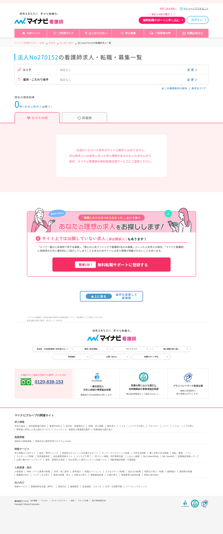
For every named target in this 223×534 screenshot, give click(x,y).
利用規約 (71, 357)
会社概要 (33, 501)
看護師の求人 (22, 475)
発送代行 (62, 486)
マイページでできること (196, 8)
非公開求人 (35, 106)
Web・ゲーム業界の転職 (38, 471)
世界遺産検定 (43, 456)
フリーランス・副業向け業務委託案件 (72, 429)
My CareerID (168, 456)
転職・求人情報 (96, 426)
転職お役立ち (195, 33)
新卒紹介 (77, 471)
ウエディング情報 (24, 456)
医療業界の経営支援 (130, 475)
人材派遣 (18, 471)
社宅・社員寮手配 (113, 486)
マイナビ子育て (83, 456)
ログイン (197, 19)
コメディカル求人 (41, 475)
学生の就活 (19, 426)
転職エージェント (93, 471)
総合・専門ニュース (48, 453)
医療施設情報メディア (188, 456)
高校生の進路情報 (22, 441)
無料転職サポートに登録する (111, 264)
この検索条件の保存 (175, 88)
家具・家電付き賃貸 (55, 459)
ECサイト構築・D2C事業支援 (109, 456)
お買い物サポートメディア (29, 459)
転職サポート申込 (151, 357)
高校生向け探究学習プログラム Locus (53, 441)
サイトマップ (131, 349)
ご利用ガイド (66, 33)
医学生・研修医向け (75, 426)
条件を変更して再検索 (111, 296)
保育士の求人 (80, 475)
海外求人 (111, 426)
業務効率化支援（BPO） (42, 486)
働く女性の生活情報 (158, 453)
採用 (72, 501)
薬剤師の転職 (185, 471)
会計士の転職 (134, 471)
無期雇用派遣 (97, 475)
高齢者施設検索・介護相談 (123, 459)
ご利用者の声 (163, 33)
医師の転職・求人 (61, 475)
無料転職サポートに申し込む (161, 20)
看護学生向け (55, 426)
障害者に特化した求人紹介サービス (33, 429)
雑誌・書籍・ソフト (181, 453)
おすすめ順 (37, 117)
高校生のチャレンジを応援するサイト (80, 453)
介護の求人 (112, 475)
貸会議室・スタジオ (91, 486)
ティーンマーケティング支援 (115, 453)
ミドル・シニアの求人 (183, 426)
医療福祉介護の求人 (103, 429)
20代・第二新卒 (61, 471)
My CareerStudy (151, 456)
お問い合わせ (111, 357)
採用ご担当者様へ (168, 8)
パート (166, 426)
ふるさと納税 (133, 456)
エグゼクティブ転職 (114, 471)
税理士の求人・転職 (154, 471)
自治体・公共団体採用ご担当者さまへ (52, 349)
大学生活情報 (139, 453)
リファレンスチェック (136, 486)
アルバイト (153, 426)
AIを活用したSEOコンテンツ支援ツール (87, 459)
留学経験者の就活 (37, 426)
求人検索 (130, 33)
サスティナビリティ (59, 501)
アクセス (44, 501)
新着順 (84, 117)
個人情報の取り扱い (171, 349)
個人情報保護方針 (99, 501)
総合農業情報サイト (63, 456)
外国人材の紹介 (151, 475)
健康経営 (74, 486)
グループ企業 (83, 501)
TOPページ (33, 33)
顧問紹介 (171, 471)
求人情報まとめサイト (25, 453)
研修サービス (20, 486)
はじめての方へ (98, 33)
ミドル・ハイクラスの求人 (132, 426)
